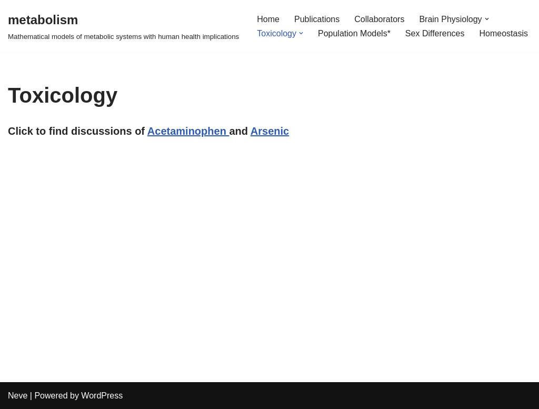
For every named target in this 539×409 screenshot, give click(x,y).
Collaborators (379, 19)
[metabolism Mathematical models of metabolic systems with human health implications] (123, 26)
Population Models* (354, 33)
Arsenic (270, 131)
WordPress (102, 395)
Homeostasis (504, 33)
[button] (487, 19)
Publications (317, 19)
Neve (17, 395)
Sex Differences (435, 33)
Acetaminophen (188, 131)
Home (268, 19)
